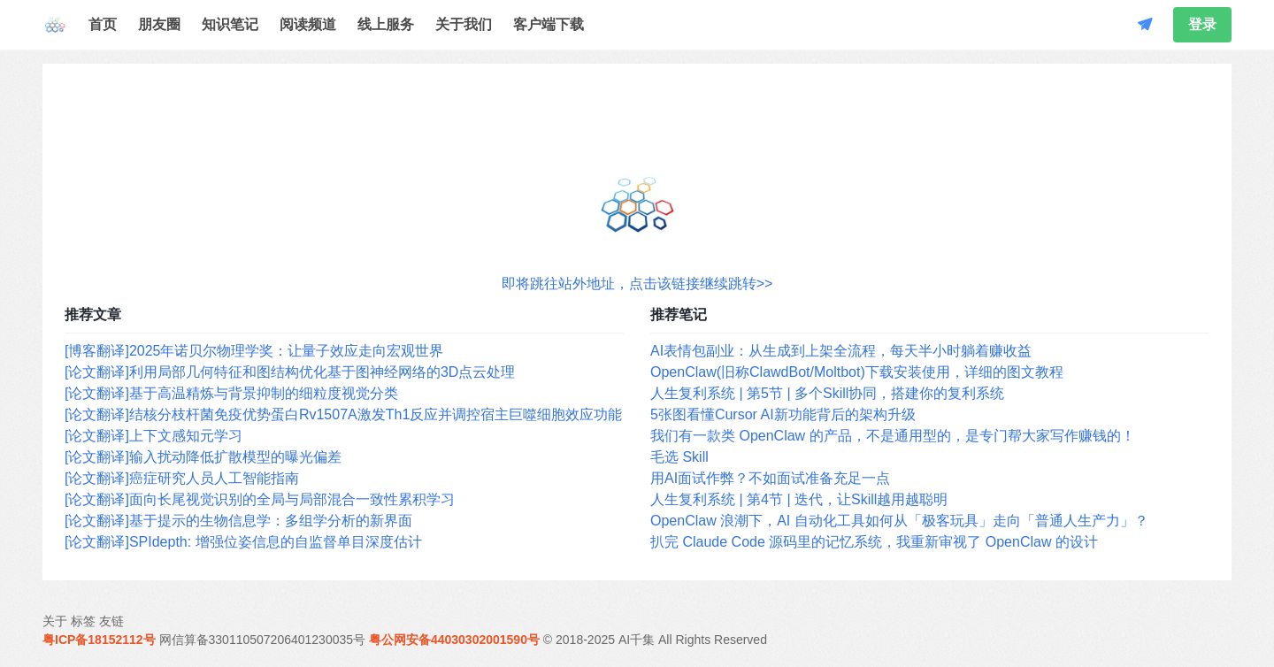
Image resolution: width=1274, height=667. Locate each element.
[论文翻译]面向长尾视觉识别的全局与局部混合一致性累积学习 (260, 499)
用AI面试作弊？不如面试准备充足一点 (770, 478)
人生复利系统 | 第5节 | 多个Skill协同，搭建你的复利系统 (827, 393)
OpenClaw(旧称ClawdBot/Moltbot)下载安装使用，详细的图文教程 (856, 372)
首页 (102, 24)
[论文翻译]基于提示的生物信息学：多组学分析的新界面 (238, 520)
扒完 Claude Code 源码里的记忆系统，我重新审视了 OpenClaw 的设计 (874, 541)
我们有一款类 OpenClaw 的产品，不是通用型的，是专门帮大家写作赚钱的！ (892, 435)
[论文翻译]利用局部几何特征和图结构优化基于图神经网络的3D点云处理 (290, 372)
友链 (111, 621)
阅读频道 (308, 24)
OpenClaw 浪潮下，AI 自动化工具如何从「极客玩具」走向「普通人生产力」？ (899, 520)
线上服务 (385, 24)
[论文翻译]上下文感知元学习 (153, 435)
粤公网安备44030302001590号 (454, 639)
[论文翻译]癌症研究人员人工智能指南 (182, 478)
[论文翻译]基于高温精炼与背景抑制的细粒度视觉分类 (231, 393)
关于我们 (463, 24)
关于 (54, 621)
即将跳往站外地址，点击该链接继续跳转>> (637, 283)
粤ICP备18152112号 (99, 639)
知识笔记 (230, 24)
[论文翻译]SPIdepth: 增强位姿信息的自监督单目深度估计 (243, 541)
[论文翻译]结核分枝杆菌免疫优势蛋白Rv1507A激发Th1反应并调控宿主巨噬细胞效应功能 (343, 414)
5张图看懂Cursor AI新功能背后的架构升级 (783, 414)
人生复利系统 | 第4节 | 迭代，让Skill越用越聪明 (799, 499)
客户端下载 (548, 24)
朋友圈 (159, 24)
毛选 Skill (679, 456)
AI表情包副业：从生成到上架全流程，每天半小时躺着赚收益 (841, 350)
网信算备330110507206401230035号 (262, 639)
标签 (83, 621)
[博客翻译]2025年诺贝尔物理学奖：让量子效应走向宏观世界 (254, 350)
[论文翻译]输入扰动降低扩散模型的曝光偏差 (203, 456)
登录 (1202, 24)
